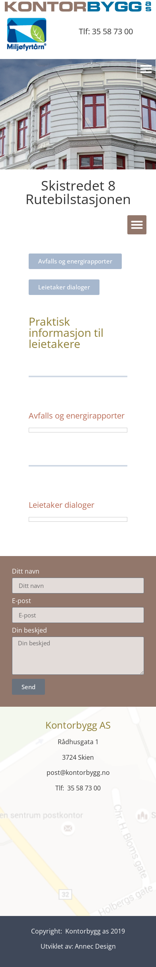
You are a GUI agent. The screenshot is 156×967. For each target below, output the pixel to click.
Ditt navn (25, 571)
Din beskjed (29, 630)
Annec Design (95, 946)
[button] (146, 69)
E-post (21, 600)
